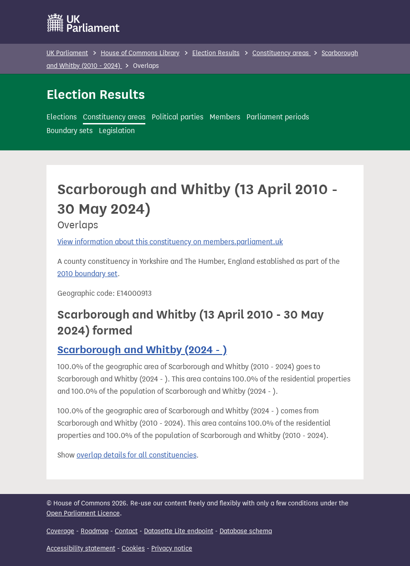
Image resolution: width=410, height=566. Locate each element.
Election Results (216, 53)
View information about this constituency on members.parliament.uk (170, 241)
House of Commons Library (140, 53)
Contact (126, 531)
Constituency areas (281, 53)
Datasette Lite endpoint (178, 531)
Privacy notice (171, 548)
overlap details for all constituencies (136, 455)
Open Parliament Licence (83, 513)
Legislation (117, 130)
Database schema (246, 531)
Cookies (133, 548)
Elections (61, 117)
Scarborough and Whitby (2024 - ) (142, 349)
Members (225, 117)
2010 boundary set (87, 273)
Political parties (177, 117)
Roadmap (94, 531)
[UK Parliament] (83, 23)
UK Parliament (67, 53)
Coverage (60, 531)
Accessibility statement (80, 548)
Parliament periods (277, 117)
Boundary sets (69, 130)
